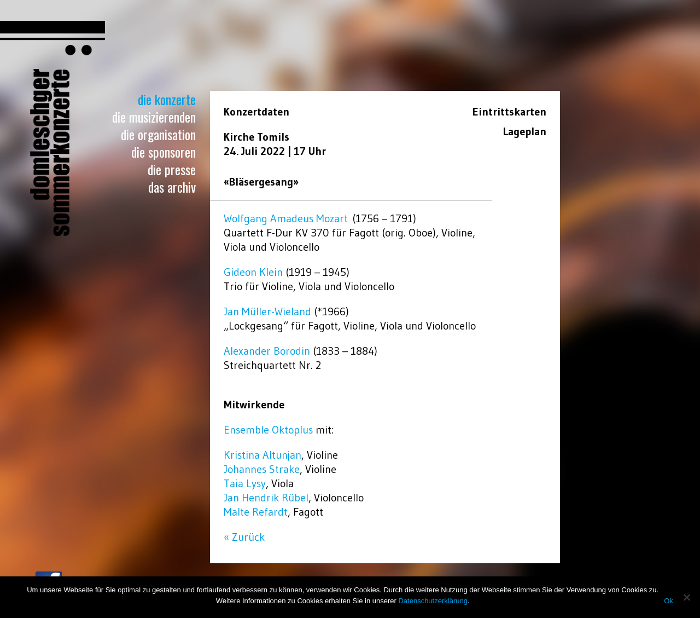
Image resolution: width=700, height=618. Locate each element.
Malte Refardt (256, 511)
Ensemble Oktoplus (268, 429)
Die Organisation (158, 134)
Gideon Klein (253, 272)
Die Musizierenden (154, 116)
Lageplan (524, 131)
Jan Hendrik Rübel (266, 497)
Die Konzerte (167, 99)
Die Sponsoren (163, 151)
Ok (668, 601)
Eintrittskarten (509, 111)
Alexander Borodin (267, 350)
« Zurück (244, 537)
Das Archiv (172, 187)
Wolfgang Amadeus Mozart (286, 218)
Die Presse (172, 169)
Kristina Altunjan (262, 454)
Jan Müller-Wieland (267, 311)
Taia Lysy (245, 483)
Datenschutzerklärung (432, 601)
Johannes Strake (262, 469)
